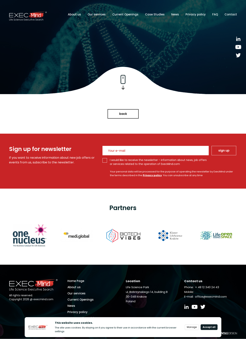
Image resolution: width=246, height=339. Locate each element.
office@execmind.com (211, 297)
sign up (223, 150)
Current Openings (125, 14)
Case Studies (155, 14)
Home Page (75, 281)
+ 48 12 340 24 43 (207, 287)
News (175, 14)
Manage (192, 327)
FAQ (215, 14)
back (123, 114)
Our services (97, 14)
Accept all (209, 327)
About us (74, 14)
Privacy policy (196, 14)
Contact (231, 14)
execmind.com (43, 299)
